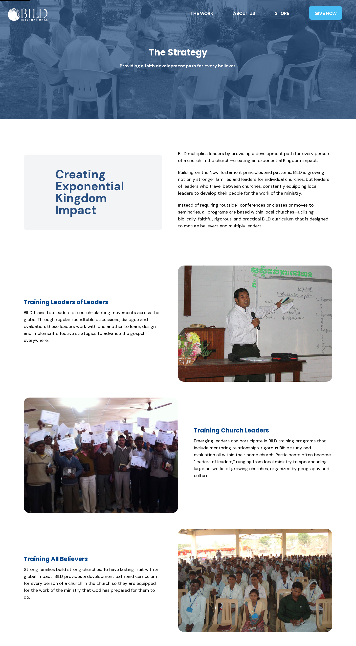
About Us (244, 13)
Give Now (325, 13)
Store (282, 13)
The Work (201, 13)
